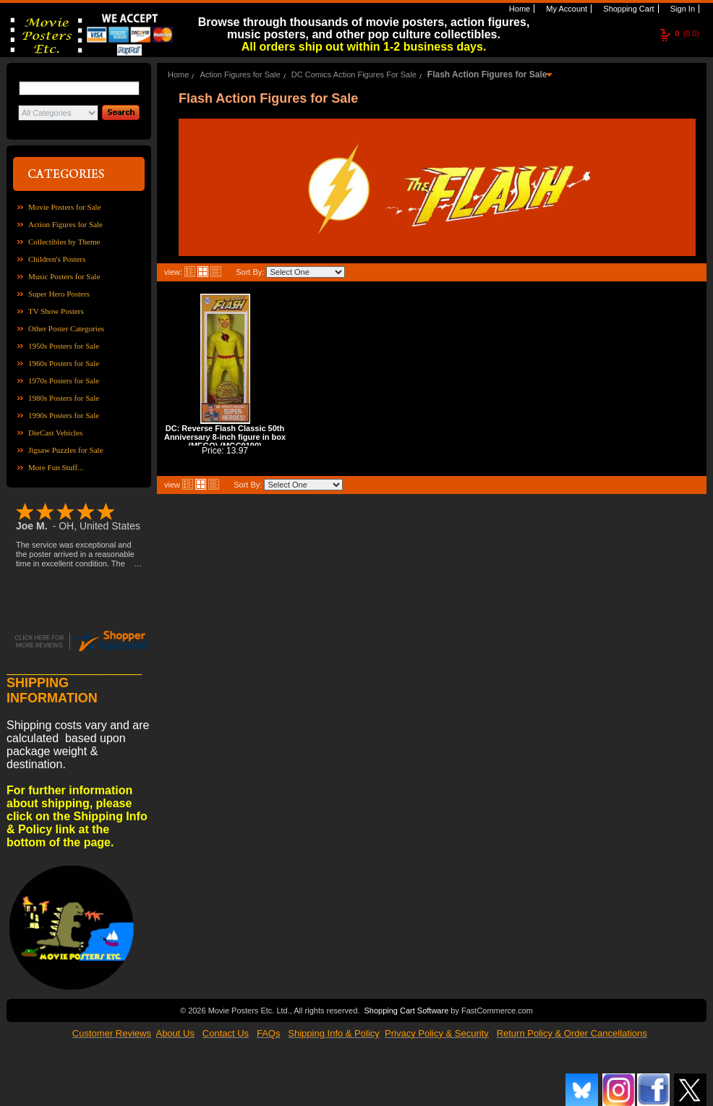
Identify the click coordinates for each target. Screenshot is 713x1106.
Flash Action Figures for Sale (487, 74)
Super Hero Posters (59, 293)
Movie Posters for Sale (64, 207)
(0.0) (687, 33)
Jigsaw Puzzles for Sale (65, 450)
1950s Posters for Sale (63, 345)
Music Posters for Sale (64, 276)
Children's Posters (56, 259)
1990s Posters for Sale (63, 415)
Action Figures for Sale (65, 224)
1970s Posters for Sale (63, 380)
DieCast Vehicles (55, 432)
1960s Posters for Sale (63, 363)
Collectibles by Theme (64, 241)
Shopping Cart (627, 8)
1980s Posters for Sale (63, 398)
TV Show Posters (56, 311)
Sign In (681, 8)
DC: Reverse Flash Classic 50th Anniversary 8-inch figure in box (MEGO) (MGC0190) (225, 437)
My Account (565, 8)
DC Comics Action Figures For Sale (354, 74)
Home (518, 8)
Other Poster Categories (66, 328)
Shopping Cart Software (406, 1010)
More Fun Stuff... (56, 467)
